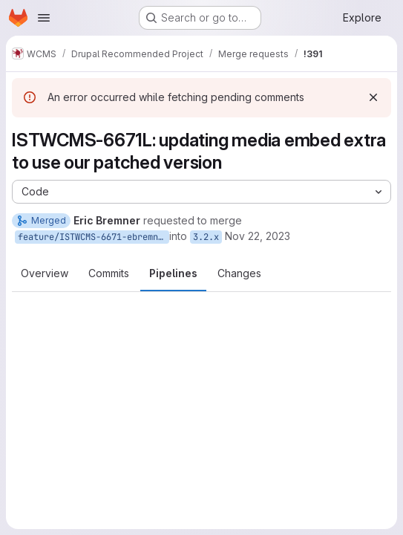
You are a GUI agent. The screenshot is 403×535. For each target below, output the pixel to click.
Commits (108, 273)
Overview (44, 273)
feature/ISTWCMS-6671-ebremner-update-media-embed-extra (93, 237)
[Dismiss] (373, 97)
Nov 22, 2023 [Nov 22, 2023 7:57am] (257, 236)
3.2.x (206, 237)
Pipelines (173, 273)
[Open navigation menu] (44, 18)
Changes (239, 273)
